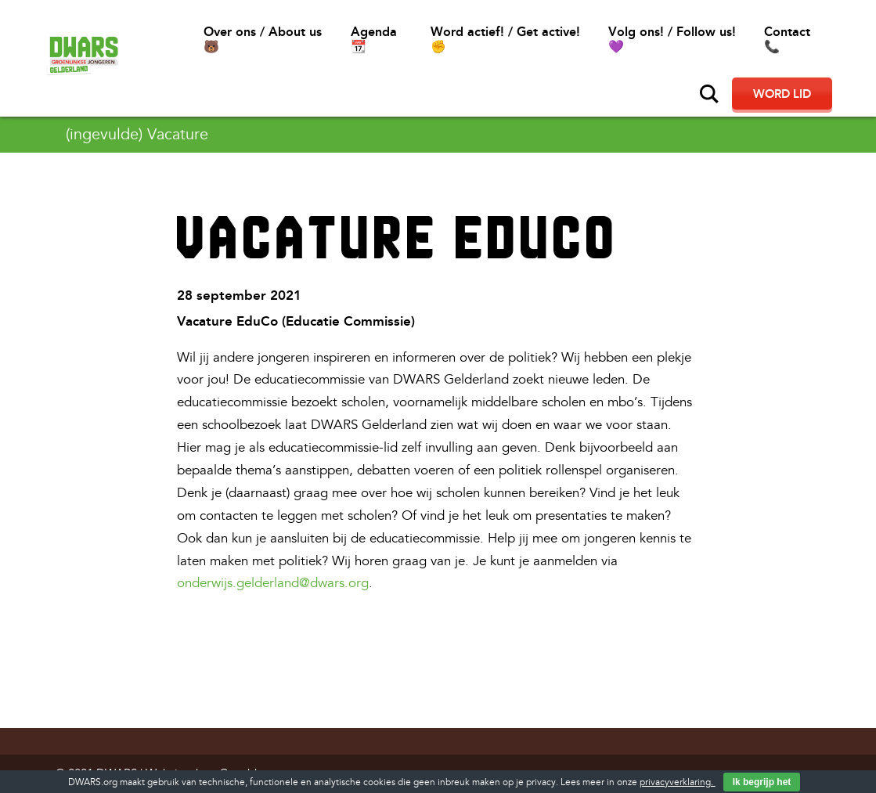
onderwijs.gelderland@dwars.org (273, 583)
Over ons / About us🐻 (263, 39)
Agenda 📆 (374, 39)
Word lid (782, 94)
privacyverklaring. (678, 782)
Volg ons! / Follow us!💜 (672, 39)
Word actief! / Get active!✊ (505, 39)
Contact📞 (787, 39)
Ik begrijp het (762, 782)
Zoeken (709, 94)
